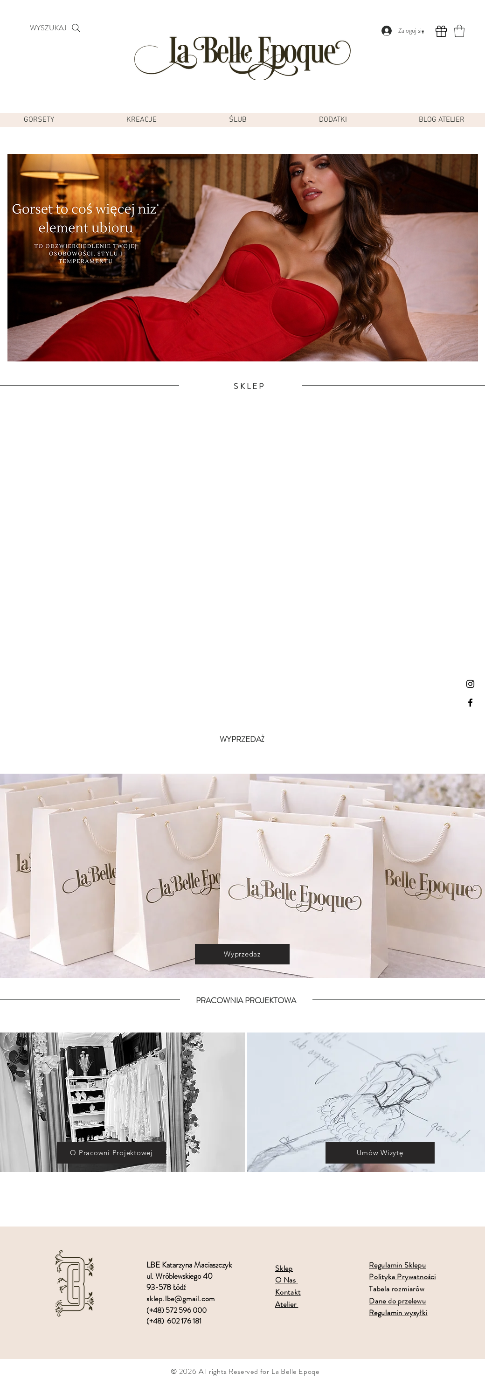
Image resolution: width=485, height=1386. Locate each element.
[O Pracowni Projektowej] (111, 1153)
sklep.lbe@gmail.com (180, 1298)
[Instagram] (470, 684)
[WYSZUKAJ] (55, 28)
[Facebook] (470, 702)
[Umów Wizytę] (380, 1153)
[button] (459, 31)
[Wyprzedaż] (242, 954)
